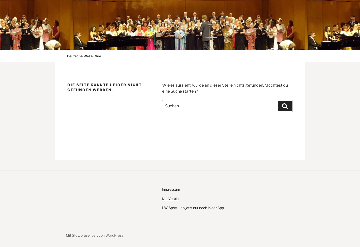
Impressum (171, 189)
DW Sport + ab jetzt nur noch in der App (193, 208)
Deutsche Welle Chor (84, 56)
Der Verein (170, 199)
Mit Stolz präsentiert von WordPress (94, 235)
